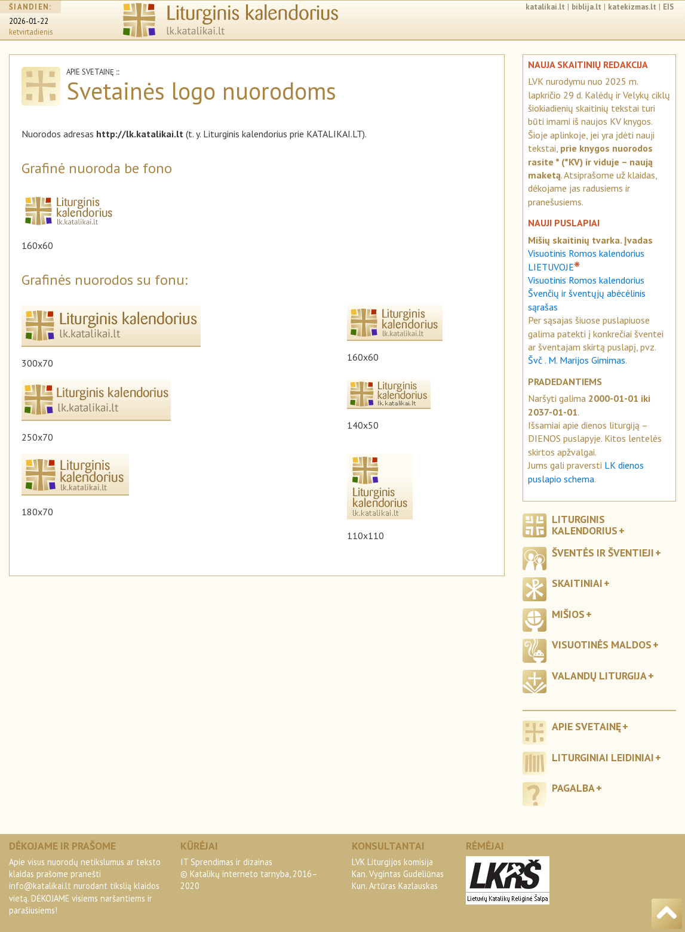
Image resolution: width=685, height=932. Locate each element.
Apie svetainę (586, 726)
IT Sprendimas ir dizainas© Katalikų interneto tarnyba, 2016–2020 (249, 873)
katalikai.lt (545, 7)
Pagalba (573, 788)
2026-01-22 (28, 21)
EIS (668, 7)
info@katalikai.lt (40, 885)
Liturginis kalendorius (585, 524)
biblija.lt (586, 7)
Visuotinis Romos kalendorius (586, 280)
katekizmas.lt (632, 7)
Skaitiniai (577, 583)
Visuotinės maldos (602, 644)
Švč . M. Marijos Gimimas (576, 360)
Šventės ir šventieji (603, 552)
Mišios (568, 614)
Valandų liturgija (599, 675)
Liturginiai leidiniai (603, 757)
